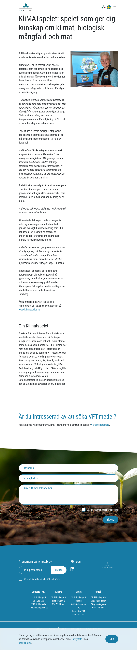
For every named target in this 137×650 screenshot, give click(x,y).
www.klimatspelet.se (29, 309)
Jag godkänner (102, 509)
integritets (77, 639)
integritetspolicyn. (110, 509)
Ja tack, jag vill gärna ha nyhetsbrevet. (42, 579)
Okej (111, 639)
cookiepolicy (25, 642)
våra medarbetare (100, 424)
